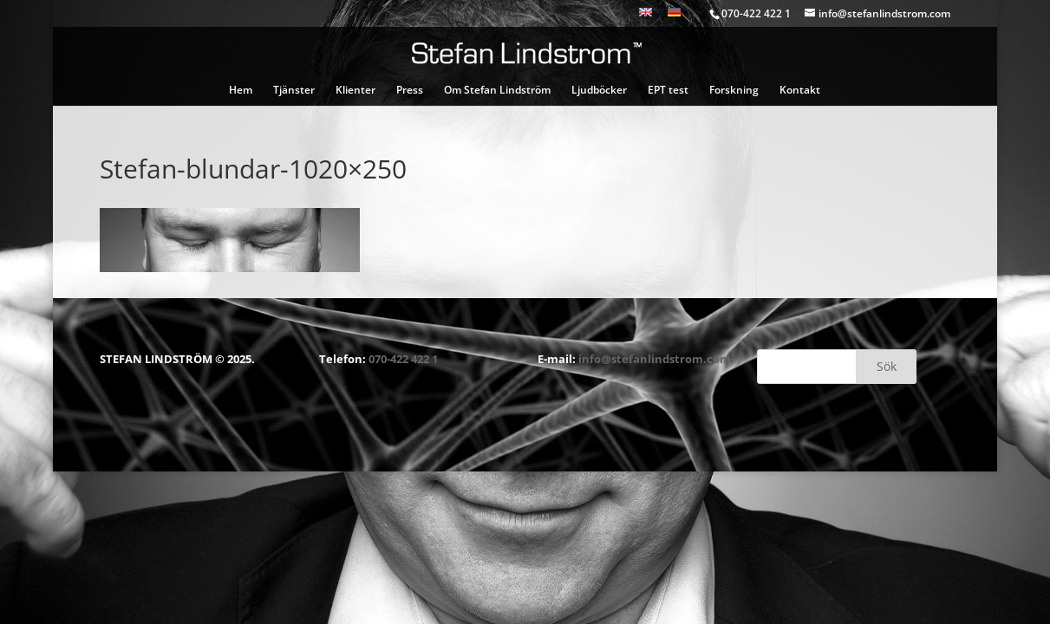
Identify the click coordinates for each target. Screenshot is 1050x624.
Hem (240, 90)
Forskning (734, 90)
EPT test (668, 90)
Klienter (355, 90)
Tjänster (294, 90)
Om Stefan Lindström (497, 90)
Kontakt (799, 90)
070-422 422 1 (403, 359)
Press (409, 90)
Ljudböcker (599, 90)
